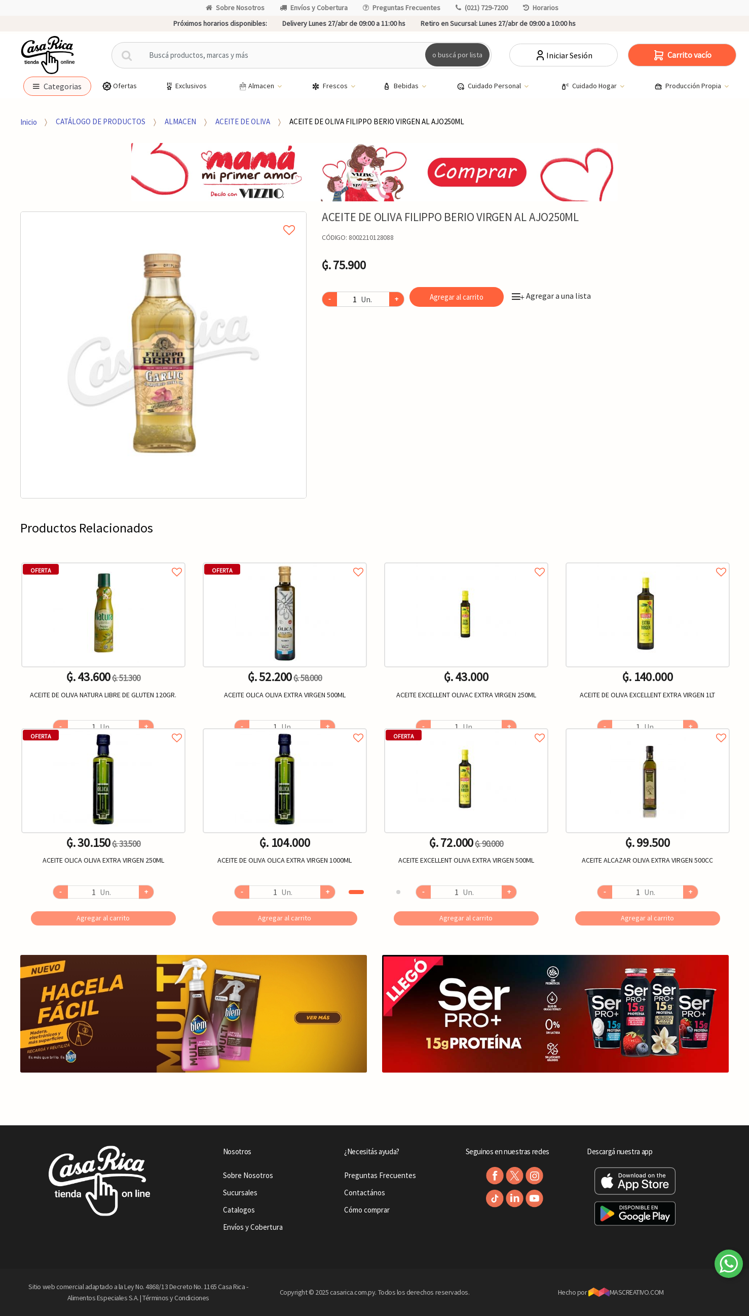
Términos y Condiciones (175, 1297)
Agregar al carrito (456, 297)
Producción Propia (688, 86)
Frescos (330, 86)
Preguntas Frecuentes (401, 7)
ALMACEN (180, 121)
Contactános (364, 1192)
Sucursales (240, 1192)
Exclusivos (185, 86)
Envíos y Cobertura (314, 7)
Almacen (256, 86)
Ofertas (119, 86)
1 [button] (356, 892)
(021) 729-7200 (482, 7)
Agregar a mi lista (163, 218)
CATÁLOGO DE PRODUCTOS (100, 121)
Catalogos (239, 1210)
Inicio (28, 121)
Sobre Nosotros (235, 7)
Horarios (540, 7)
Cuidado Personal (489, 86)
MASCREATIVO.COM (626, 1292)
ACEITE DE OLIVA (242, 121)
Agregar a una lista (551, 296)
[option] (164, 355)
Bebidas (401, 86)
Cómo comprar (367, 1210)
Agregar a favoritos (103, 560)
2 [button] (398, 892)
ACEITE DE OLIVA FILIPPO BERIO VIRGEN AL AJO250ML (376, 121)
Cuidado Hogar (589, 86)
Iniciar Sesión (563, 55)
